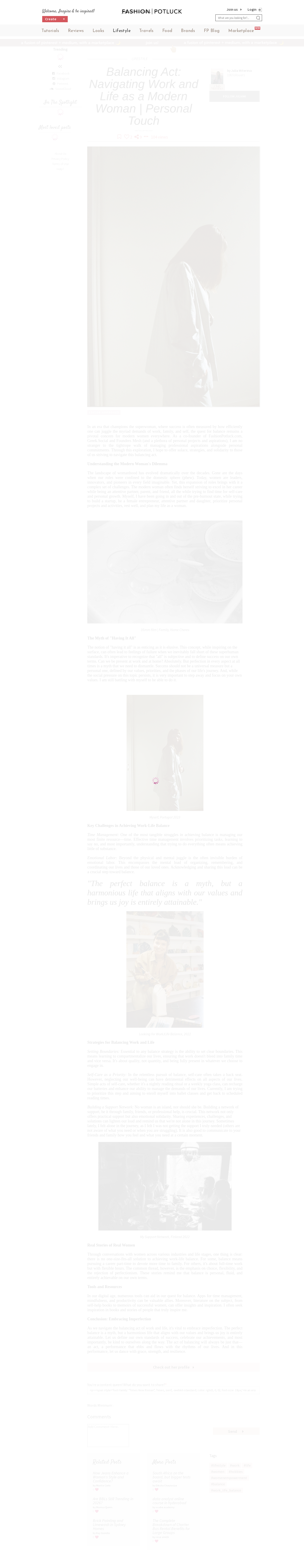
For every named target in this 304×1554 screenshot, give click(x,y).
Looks (98, 31)
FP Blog (212, 31)
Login (252, 9)
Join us (232, 9)
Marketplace (241, 31)
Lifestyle (122, 31)
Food (167, 31)
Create (55, 19)
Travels (146, 31)
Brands (188, 31)
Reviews (76, 31)
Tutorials (50, 31)
